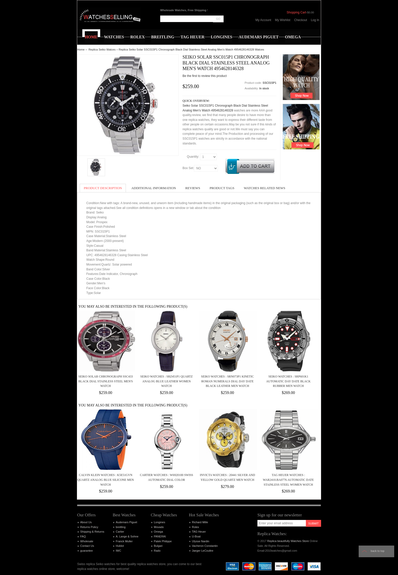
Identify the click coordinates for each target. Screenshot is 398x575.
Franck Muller (124, 541)
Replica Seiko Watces (102, 49)
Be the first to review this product (205, 76)
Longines (159, 522)
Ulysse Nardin (200, 541)
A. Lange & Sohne (127, 536)
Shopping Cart (296, 12)
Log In (315, 20)
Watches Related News (264, 188)
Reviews (192, 188)
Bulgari (158, 545)
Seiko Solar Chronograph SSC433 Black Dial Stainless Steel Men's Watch (105, 381)
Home (81, 49)
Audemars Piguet (126, 522)
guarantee (86, 550)
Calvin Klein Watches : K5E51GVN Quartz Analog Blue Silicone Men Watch (105, 479)
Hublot (120, 545)
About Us (86, 522)
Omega (158, 531)
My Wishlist (282, 20)
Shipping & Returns (92, 531)
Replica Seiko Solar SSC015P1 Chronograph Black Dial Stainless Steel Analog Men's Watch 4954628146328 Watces (191, 49)
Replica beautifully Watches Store (288, 541)
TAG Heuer (199, 531)
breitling (121, 527)
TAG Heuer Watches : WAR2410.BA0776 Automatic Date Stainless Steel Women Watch (288, 479)
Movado (159, 527)
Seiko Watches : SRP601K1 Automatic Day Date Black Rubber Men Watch (288, 381)
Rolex (195, 527)
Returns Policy (89, 527)
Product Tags (222, 188)
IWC (118, 550)
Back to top (378, 550)
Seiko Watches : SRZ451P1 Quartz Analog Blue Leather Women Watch (166, 381)
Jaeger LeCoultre (202, 550)
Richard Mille (200, 522)
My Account (263, 20)
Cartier (120, 531)
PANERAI (160, 536)
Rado (157, 550)
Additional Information (153, 188)
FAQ (83, 536)
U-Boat (196, 536)
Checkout (300, 20)
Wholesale (86, 541)
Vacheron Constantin (205, 545)
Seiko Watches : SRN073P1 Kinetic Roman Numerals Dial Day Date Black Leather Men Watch (227, 381)
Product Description (103, 188)
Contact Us (87, 545)
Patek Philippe (163, 541)
